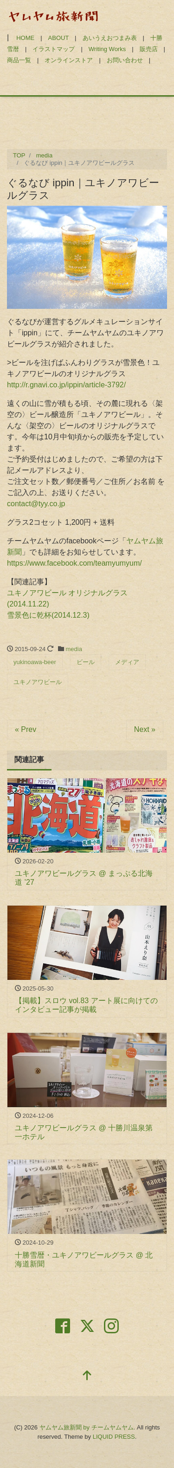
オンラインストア (69, 60)
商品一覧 (19, 60)
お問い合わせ (125, 60)
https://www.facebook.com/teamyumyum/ (74, 563)
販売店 (149, 49)
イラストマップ (53, 49)
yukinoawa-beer (34, 662)
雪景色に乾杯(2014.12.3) (48, 615)
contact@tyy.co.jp (36, 504)
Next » (144, 729)
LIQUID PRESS (114, 1436)
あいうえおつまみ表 (110, 37)
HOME (25, 37)
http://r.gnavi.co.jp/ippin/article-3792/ (66, 385)
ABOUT (58, 37)
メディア (127, 662)
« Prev (25, 729)
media (74, 649)
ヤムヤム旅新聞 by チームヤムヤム (86, 1427)
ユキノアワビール (37, 682)
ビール (86, 662)
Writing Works (107, 49)
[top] (87, 1376)
